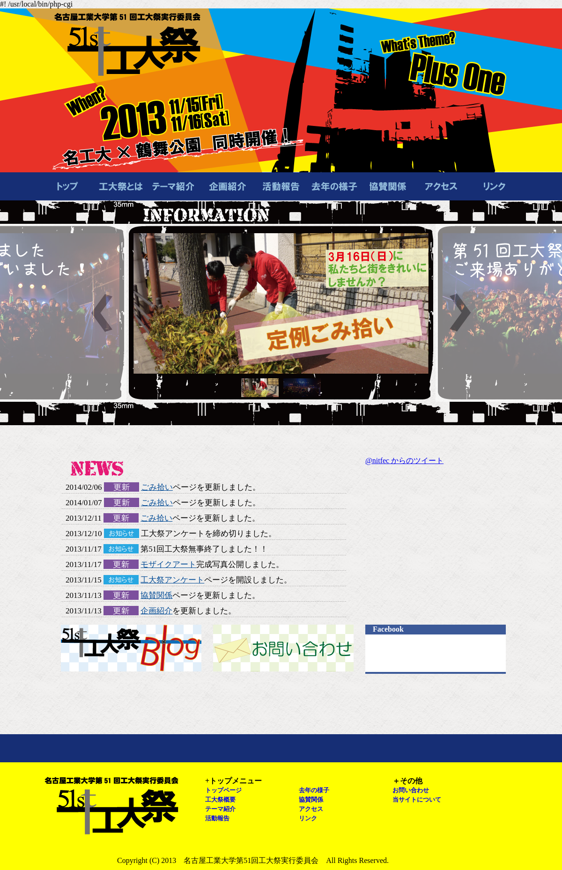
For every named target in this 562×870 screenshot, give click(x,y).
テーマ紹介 (220, 808)
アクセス (311, 808)
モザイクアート (168, 564)
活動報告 (217, 818)
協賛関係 (156, 595)
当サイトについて (416, 799)
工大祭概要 (220, 799)
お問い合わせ (283, 648)
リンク (308, 818)
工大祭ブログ (131, 648)
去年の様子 (314, 790)
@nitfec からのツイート (404, 460)
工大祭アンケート (172, 579)
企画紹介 (156, 610)
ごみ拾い (157, 487)
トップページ (223, 790)
